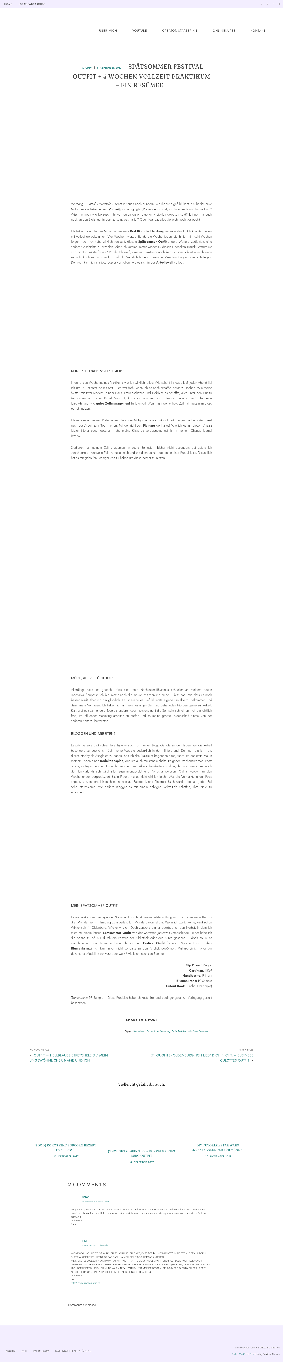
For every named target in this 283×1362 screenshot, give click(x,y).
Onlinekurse (224, 30)
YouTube (139, 30)
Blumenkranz (139, 1031)
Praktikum (182, 1031)
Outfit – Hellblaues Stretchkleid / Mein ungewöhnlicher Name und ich (68, 1057)
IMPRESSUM (41, 1351)
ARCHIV (87, 68)
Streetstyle (203, 1031)
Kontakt (258, 30)
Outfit (174, 1031)
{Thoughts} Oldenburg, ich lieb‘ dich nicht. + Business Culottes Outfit (202, 1057)
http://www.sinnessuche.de (85, 1282)
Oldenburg (165, 1031)
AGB (24, 1351)
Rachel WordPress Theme (244, 1354)
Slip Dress (193, 1031)
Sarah (85, 1197)
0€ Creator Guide (33, 4)
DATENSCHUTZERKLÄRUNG (73, 1351)
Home (8, 4)
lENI (84, 1241)
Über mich (108, 30)
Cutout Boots (153, 1031)
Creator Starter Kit (180, 30)
